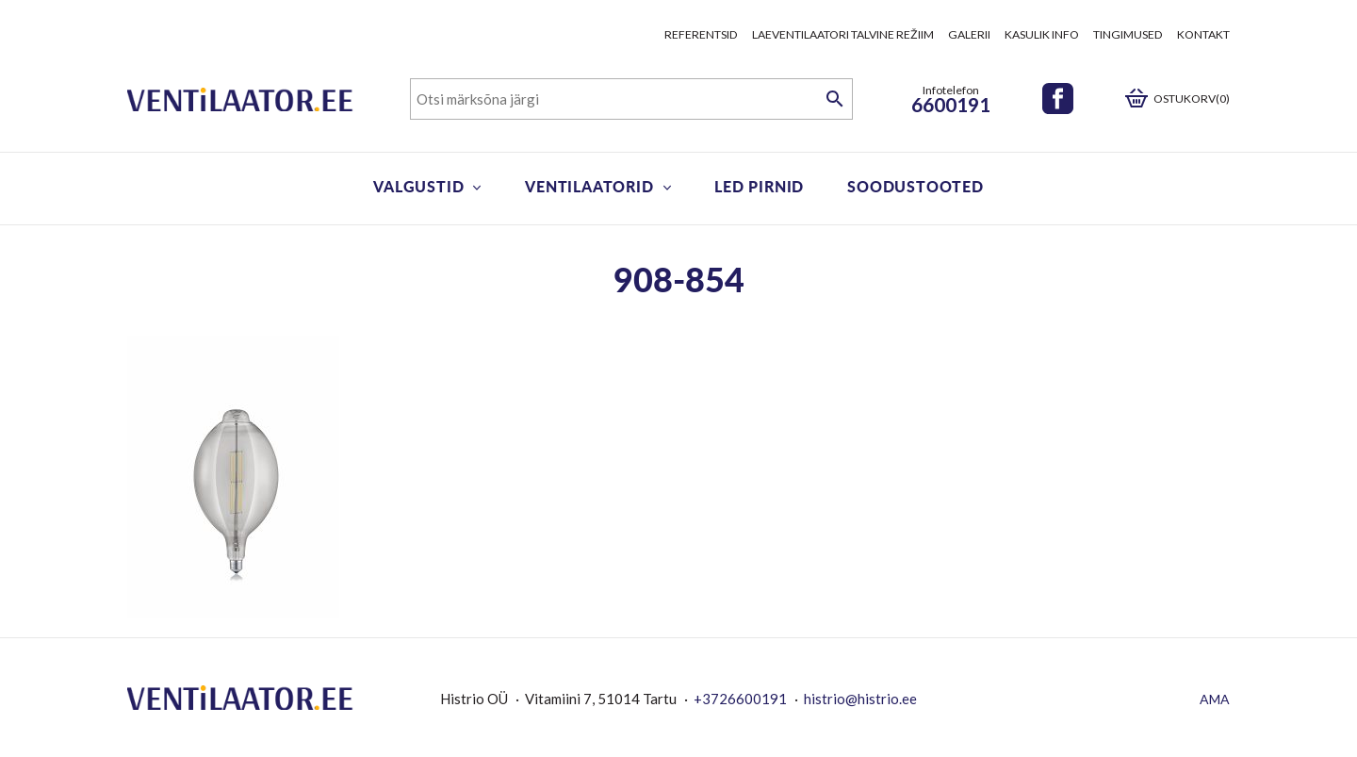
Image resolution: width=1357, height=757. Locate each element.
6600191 (950, 104)
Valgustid (418, 186)
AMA (1215, 699)
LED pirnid (759, 186)
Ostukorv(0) (1191, 98)
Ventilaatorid (589, 186)
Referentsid (701, 34)
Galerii (969, 34)
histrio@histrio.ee (860, 698)
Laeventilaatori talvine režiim (843, 34)
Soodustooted (915, 186)
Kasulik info (1042, 34)
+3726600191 (740, 698)
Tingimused (1128, 34)
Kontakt (1203, 34)
